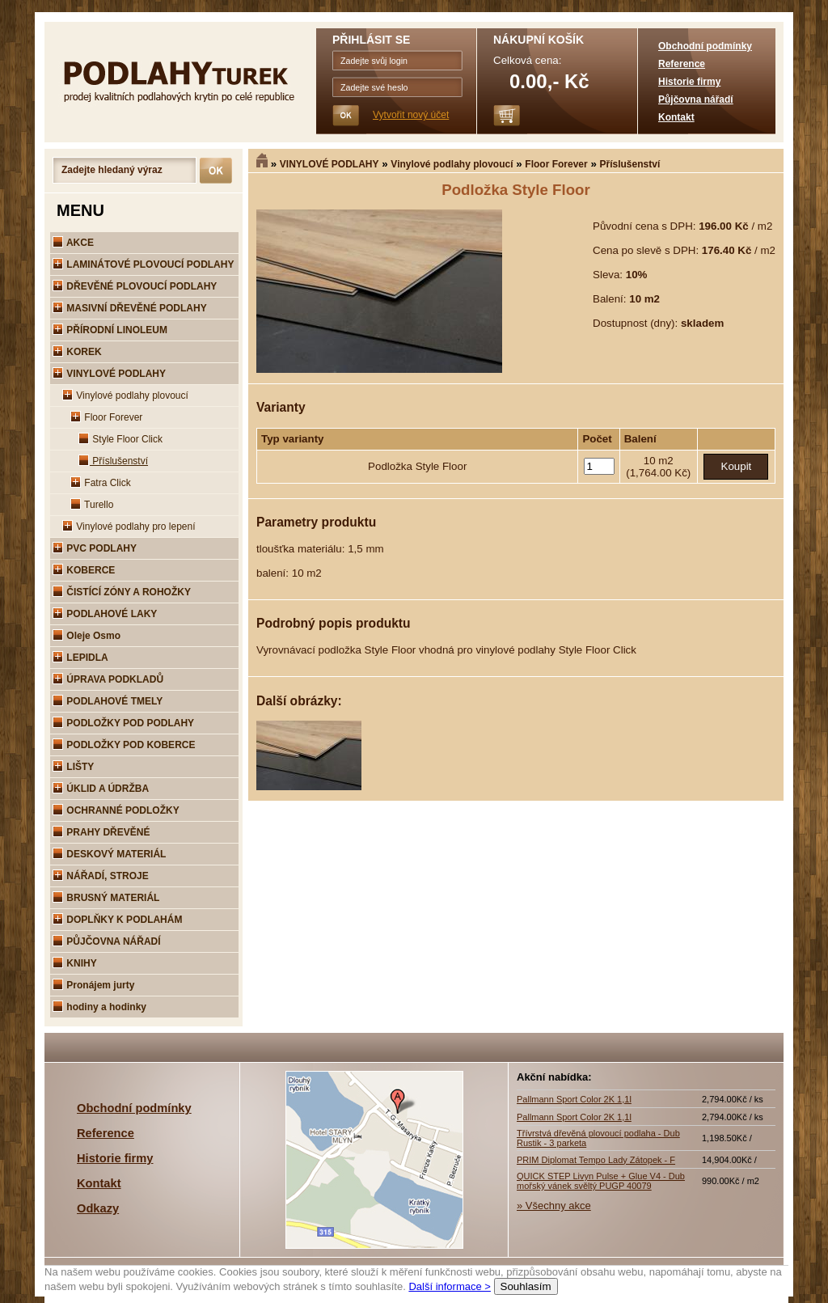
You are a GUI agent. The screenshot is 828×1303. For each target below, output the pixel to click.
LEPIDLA (80, 657)
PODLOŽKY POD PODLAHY (123, 723)
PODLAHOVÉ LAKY (105, 614)
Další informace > (449, 1286)
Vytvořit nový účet (411, 115)
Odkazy (98, 1208)
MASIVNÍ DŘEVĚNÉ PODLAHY (130, 308)
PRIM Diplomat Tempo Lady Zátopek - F (596, 1160)
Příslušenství (630, 164)
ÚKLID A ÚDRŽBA (101, 788)
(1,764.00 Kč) (658, 473)
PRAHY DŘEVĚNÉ (101, 832)
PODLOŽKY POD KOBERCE (124, 745)
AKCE (73, 242)
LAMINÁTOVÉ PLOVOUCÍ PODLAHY (143, 264)
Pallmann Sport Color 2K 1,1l (574, 1099)
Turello (91, 504)
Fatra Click (100, 483)
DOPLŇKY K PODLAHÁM (117, 919)
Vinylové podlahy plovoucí (452, 164)
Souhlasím (526, 1286)
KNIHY (75, 963)
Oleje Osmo (86, 635)
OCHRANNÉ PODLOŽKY (116, 810)
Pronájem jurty (93, 985)
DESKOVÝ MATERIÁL (109, 854)
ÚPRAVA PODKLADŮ (108, 679)
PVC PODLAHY (95, 548)
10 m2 (659, 461)
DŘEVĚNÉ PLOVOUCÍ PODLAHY (135, 286)
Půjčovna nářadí (695, 99)
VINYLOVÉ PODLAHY (329, 164)
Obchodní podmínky (705, 46)
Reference (681, 64)
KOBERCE (84, 570)
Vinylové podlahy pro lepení (129, 526)
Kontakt (676, 117)
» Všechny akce (554, 1205)
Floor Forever (556, 164)
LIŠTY (73, 766)
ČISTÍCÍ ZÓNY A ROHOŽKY (122, 592)
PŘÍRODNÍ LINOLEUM (110, 330)
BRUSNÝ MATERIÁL (106, 897)
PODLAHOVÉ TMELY (108, 701)
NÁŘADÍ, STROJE (101, 876)
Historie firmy (689, 81)
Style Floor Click (120, 439)
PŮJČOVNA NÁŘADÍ (107, 941)
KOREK (77, 351)
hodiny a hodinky (99, 1007)
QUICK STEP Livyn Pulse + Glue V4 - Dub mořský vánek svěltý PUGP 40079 (601, 1181)
